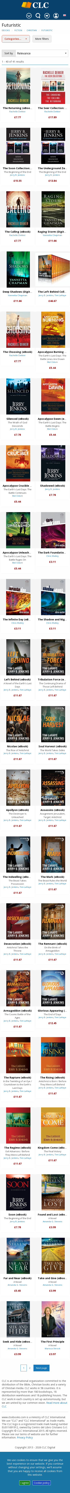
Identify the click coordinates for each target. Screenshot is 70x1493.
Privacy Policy (25, 1437)
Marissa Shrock (52, 1348)
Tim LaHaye (60, 295)
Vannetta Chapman (52, 235)
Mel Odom (52, 362)
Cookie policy (41, 1483)
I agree (25, 1483)
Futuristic (47, 30)
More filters (42, 38)
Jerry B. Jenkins (17, 175)
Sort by (8, 53)
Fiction (18, 30)
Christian (32, 30)
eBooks (6, 30)
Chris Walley (52, 556)
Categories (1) (13, 38)
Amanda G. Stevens (52, 1221)
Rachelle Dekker (17, 111)
